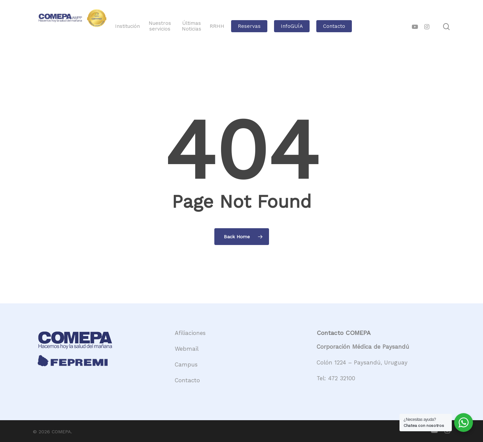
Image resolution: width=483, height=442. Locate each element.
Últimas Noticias (215, 26)
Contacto (356, 26)
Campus (186, 364)
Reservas (271, 26)
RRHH (239, 26)
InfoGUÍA (314, 26)
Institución (157, 26)
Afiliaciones (190, 333)
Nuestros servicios (187, 26)
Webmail (187, 348)
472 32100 (341, 378)
